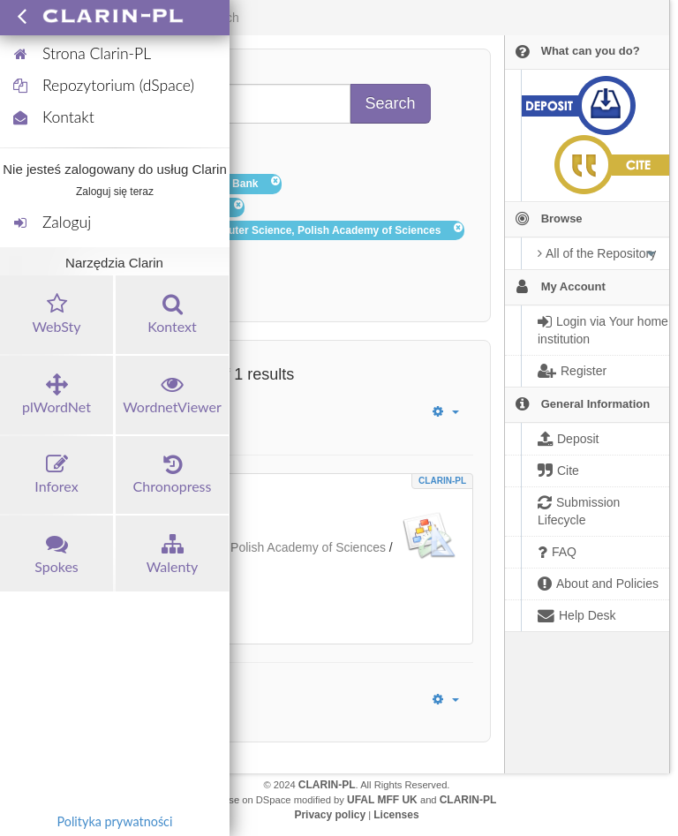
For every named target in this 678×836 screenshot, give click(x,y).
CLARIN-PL (442, 481)
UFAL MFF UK (382, 800)
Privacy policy (329, 815)
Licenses (395, 815)
